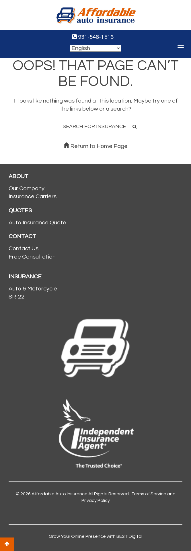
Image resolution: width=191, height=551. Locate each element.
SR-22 (16, 297)
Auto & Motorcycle (33, 289)
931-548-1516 (93, 37)
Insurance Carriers (32, 196)
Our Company (26, 188)
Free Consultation (32, 257)
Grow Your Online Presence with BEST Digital (95, 536)
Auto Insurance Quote (37, 223)
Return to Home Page (95, 146)
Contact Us (23, 248)
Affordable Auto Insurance (59, 494)
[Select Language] (95, 48)
